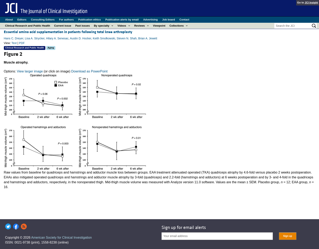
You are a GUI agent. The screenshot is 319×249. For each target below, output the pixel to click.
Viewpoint (159, 25)
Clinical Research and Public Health (27, 25)
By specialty (101, 25)
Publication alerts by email (122, 19)
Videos (121, 25)
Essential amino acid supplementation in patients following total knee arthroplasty (68, 32)
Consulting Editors (43, 19)
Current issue (62, 25)
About (9, 19)
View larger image (30, 71)
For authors (66, 19)
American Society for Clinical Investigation (61, 237)
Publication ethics (89, 19)
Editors (21, 19)
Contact (184, 19)
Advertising (150, 19)
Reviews (139, 25)
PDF (22, 43)
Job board (168, 19)
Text (14, 43)
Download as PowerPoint (89, 71)
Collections (176, 25)
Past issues (82, 25)
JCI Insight (311, 2)
